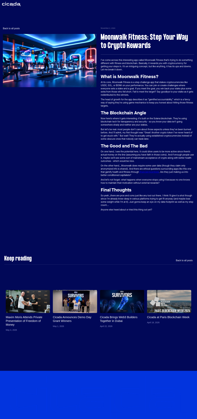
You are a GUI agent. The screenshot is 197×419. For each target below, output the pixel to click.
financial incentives (149, 171)
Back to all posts (11, 28)
